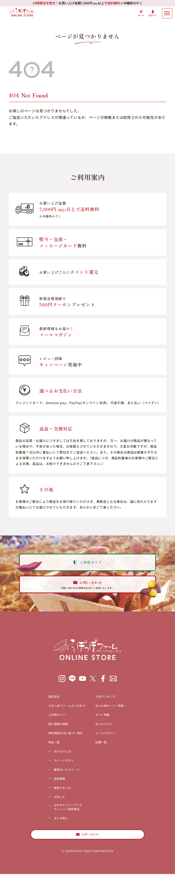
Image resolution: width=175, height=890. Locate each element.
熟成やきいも (53, 798)
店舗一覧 (104, 752)
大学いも (49, 807)
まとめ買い (51, 830)
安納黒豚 (49, 788)
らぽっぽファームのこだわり (61, 715)
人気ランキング (110, 706)
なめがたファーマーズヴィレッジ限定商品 (61, 818)
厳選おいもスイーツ (59, 779)
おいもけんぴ (53, 761)
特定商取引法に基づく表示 (59, 743)
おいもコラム (108, 734)
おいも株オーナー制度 (116, 715)
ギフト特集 (106, 725)
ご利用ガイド (47, 725)
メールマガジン (110, 743)
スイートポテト (55, 770)
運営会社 (44, 706)
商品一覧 (44, 752)
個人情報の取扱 (49, 734)
